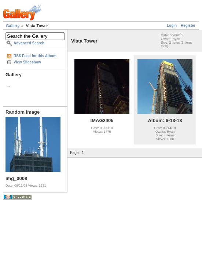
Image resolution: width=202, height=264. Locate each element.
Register (188, 25)
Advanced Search (29, 43)
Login (172, 25)
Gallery (12, 25)
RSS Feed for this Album (35, 56)
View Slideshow (27, 62)
